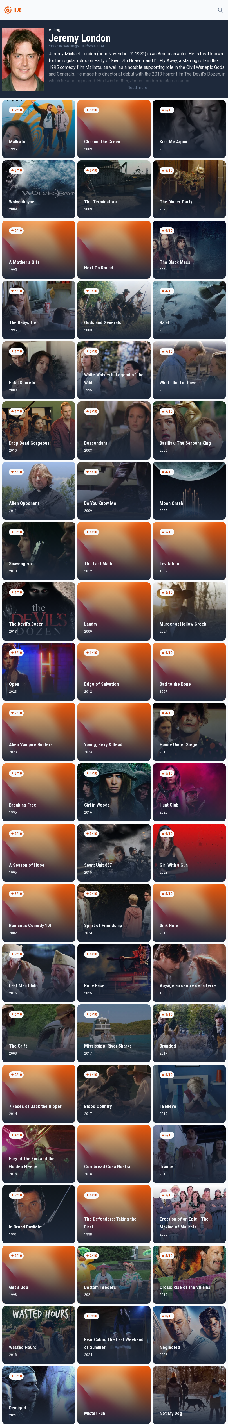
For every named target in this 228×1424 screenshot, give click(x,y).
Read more (137, 87)
